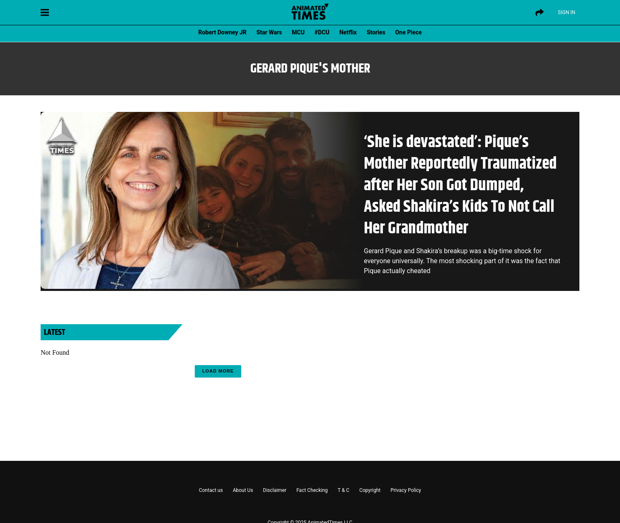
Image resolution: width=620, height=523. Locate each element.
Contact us (211, 490)
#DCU (322, 32)
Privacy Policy (405, 490)
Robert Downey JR (222, 32)
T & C (343, 490)
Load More (218, 370)
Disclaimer (275, 490)
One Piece (408, 32)
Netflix (348, 32)
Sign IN (566, 12)
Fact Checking (312, 490)
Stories (376, 32)
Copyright (369, 490)
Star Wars (269, 32)
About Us (243, 490)
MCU (298, 32)
